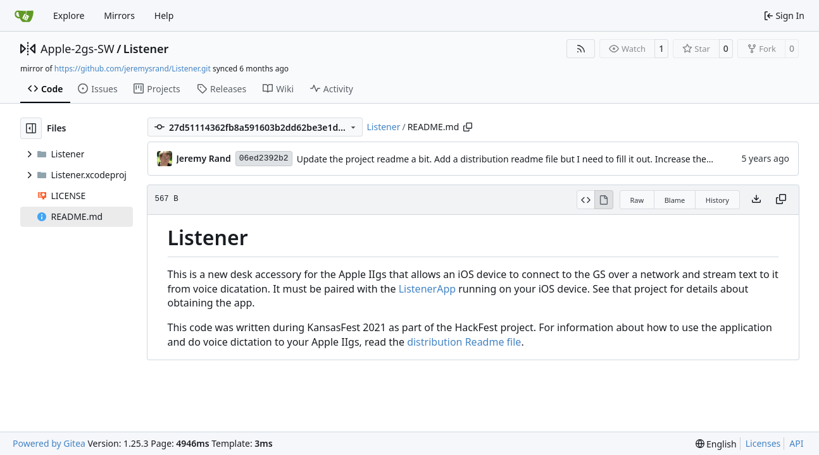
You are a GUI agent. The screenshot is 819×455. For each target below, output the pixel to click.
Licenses (763, 443)
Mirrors (119, 15)
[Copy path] (467, 127)
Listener (145, 48)
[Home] (24, 15)
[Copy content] (781, 199)
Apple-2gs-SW (78, 48)
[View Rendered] (603, 199)
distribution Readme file (464, 342)
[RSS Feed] (581, 48)
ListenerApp (427, 289)
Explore (68, 15)
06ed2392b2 (264, 158)
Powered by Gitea (49, 443)
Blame (675, 200)
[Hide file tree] (31, 128)
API (796, 443)
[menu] (716, 444)
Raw (637, 200)
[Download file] (756, 199)
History (717, 200)
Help (164, 15)
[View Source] (586, 199)
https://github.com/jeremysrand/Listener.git (132, 68)
